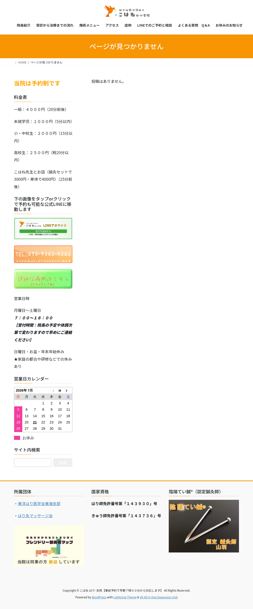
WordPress (99, 597)
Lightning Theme (125, 597)
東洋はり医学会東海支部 (39, 503)
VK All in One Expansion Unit (159, 597)
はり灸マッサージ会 (35, 515)
